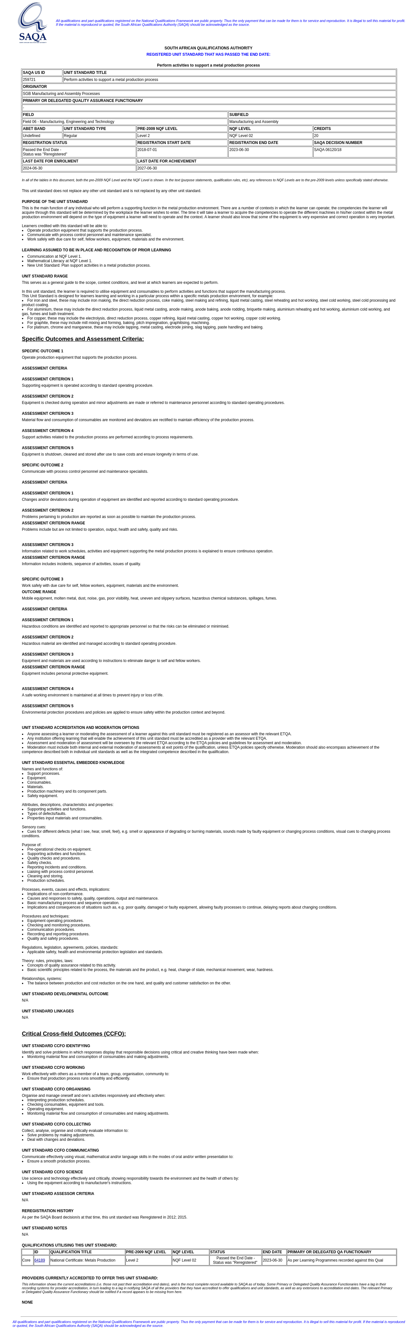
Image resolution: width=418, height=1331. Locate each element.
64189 (39, 1260)
